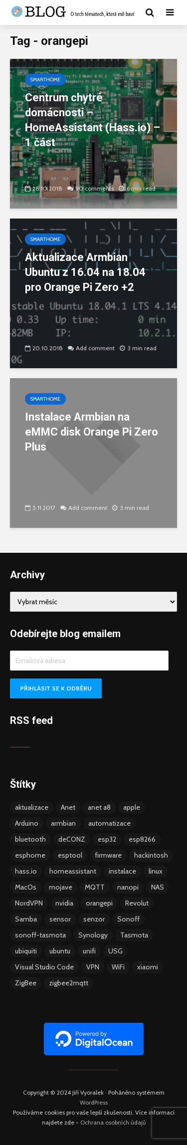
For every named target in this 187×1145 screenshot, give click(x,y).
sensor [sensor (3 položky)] (60, 919)
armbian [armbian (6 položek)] (63, 823)
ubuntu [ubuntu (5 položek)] (59, 950)
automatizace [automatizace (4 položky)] (109, 823)
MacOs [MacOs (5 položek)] (25, 887)
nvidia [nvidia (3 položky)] (64, 903)
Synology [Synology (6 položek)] (93, 934)
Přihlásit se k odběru (56, 688)
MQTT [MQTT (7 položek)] (95, 887)
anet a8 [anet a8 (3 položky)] (99, 807)
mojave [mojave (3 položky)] (60, 887)
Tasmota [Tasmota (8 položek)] (134, 934)
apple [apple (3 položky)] (131, 807)
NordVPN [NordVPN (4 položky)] (29, 903)
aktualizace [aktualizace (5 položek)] (31, 807)
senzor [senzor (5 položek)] (94, 919)
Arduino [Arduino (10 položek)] (26, 823)
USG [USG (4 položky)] (115, 950)
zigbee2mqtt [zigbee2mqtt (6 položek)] (68, 982)
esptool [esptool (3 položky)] (70, 855)
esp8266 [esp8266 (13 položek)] (142, 839)
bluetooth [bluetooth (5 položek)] (30, 839)
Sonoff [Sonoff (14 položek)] (128, 919)
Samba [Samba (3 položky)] (26, 919)
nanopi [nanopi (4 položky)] (128, 887)
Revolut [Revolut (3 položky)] (137, 903)
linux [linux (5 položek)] (156, 871)
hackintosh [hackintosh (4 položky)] (151, 855)
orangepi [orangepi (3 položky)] (99, 903)
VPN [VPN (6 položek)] (92, 966)
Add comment (95, 348)
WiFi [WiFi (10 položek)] (118, 966)
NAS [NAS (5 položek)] (157, 887)
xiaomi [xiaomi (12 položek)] (147, 966)
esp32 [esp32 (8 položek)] (107, 839)
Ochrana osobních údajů (113, 1122)
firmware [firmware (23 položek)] (108, 855)
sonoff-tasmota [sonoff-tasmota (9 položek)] (40, 934)
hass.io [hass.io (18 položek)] (26, 871)
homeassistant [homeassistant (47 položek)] (72, 871)
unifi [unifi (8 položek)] (89, 950)
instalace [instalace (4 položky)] (122, 871)
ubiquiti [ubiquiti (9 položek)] (26, 950)
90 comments (94, 188)
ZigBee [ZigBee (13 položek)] (25, 982)
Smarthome (45, 79)
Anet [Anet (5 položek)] (68, 807)
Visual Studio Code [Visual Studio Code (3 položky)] (44, 966)
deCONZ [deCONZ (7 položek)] (71, 839)
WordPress (94, 1102)
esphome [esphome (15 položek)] (30, 855)
